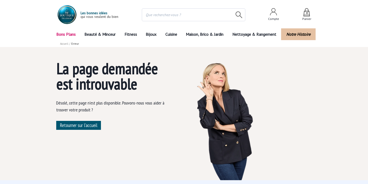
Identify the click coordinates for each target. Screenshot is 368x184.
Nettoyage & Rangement (256, 34)
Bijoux (150, 34)
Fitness (129, 34)
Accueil (64, 43)
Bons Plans (66, 34)
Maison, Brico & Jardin (207, 34)
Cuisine (172, 34)
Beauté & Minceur (99, 34)
